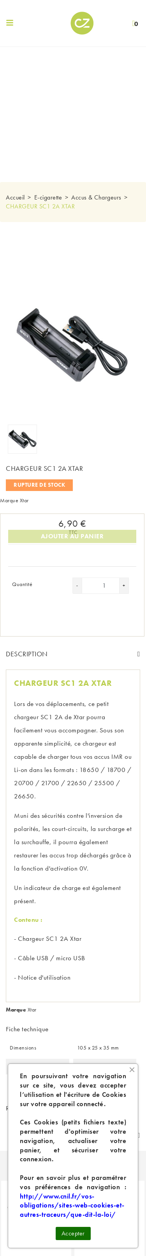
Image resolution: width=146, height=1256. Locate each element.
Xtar (24, 500)
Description (27, 653)
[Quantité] (104, 586)
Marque (9, 500)
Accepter (73, 1233)
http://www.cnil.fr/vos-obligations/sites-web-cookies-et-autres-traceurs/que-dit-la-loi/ (72, 1205)
